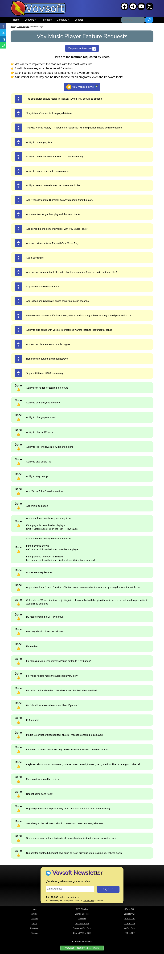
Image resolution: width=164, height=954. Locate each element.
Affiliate (34, 914)
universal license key (30, 77)
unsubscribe (88, 900)
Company (63, 19)
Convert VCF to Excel (82, 928)
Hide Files (82, 919)
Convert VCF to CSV (82, 933)
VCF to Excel (129, 928)
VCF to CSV (129, 923)
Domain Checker (82, 914)
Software (30, 19)
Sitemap (34, 933)
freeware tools (113, 77)
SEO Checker (82, 909)
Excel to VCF (129, 914)
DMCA (34, 923)
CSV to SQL (129, 909)
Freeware (34, 928)
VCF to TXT (130, 933)
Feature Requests (23, 27)
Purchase (46, 19)
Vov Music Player (82, 87)
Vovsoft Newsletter (77, 873)
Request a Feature (82, 49)
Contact (78, 19)
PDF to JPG (129, 919)
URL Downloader (82, 923)
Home (16, 19)
